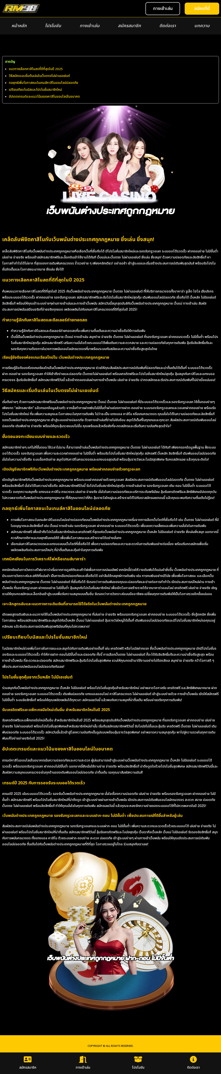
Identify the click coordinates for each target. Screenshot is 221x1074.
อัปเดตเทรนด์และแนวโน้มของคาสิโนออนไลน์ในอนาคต (44, 96)
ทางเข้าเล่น (89, 25)
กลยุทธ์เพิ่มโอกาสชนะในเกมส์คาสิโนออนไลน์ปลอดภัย (43, 82)
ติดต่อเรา (167, 25)
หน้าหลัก (19, 25)
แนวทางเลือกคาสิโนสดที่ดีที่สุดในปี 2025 (36, 69)
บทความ (202, 25)
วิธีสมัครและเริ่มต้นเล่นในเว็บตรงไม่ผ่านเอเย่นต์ (39, 75)
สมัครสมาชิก (129, 25)
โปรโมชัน (53, 25)
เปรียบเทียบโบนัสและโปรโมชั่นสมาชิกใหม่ (35, 89)
